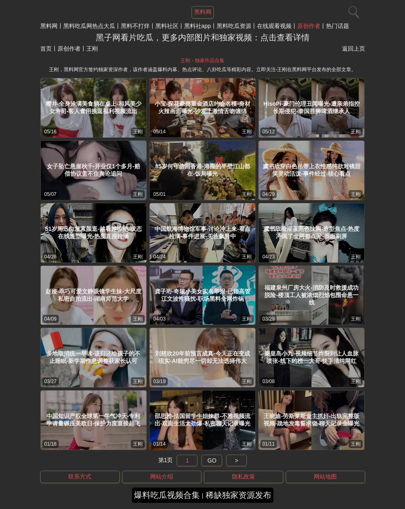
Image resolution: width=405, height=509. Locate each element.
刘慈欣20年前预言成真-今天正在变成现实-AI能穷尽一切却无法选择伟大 (202, 357)
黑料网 (49, 26)
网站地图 (325, 476)
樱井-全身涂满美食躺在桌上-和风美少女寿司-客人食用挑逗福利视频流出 (93, 107)
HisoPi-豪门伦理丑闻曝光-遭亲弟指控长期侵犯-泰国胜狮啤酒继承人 (311, 107)
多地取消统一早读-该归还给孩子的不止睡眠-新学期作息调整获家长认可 (93, 357)
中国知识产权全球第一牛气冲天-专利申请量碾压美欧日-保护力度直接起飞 (93, 420)
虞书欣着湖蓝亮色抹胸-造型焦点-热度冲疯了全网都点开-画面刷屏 (311, 232)
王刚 (138, 132)
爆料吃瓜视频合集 (167, 495)
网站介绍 (161, 476)
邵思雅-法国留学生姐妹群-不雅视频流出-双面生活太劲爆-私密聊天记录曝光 (202, 420)
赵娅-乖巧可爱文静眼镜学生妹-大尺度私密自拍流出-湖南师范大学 (93, 295)
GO (212, 460)
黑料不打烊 (135, 26)
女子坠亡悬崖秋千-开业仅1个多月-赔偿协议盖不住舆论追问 (93, 170)
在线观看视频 (274, 26)
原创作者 (308, 26)
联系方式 (79, 476)
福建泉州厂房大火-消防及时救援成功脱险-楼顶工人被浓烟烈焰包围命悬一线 (311, 295)
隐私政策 (243, 476)
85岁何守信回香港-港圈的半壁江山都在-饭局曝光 (202, 170)
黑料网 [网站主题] (202, 12)
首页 (46, 48)
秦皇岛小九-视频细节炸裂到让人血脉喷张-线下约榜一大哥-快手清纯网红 (311, 357)
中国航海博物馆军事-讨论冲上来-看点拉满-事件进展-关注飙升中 (202, 232)
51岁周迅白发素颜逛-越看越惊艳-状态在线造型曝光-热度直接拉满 (93, 232)
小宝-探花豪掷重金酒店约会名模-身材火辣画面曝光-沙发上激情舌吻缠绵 (202, 107)
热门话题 (337, 26)
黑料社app (197, 26)
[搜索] (353, 10)
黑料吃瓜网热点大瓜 (89, 26)
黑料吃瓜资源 (234, 26)
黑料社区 (166, 26)
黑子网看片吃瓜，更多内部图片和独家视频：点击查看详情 (203, 37)
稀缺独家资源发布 (238, 495)
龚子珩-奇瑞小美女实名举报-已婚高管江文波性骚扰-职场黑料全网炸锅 (202, 295)
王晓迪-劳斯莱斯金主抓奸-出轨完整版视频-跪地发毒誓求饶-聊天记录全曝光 (311, 420)
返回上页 (353, 48)
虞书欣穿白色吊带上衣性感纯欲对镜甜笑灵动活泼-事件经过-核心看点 (312, 170)
